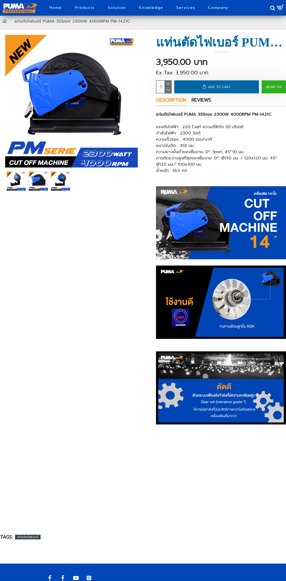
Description (171, 100)
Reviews (201, 100)
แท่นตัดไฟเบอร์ (27, 537)
